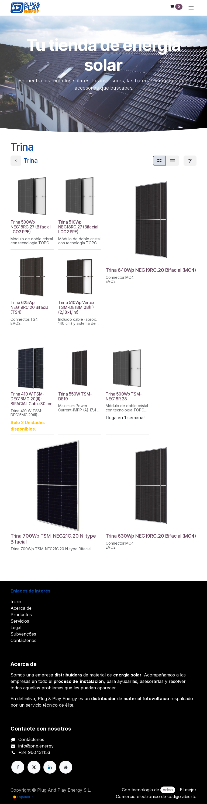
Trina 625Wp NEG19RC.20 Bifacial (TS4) (30, 307)
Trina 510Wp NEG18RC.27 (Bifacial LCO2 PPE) (78, 227)
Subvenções (23, 634)
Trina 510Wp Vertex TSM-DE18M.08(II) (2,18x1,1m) (76, 307)
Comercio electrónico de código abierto (156, 796)
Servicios (20, 621)
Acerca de (21, 608)
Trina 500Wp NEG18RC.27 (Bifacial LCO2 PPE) (30, 227)
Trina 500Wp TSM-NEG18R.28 (124, 396)
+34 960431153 (34, 752)
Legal (16, 627)
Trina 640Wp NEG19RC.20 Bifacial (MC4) (151, 270)
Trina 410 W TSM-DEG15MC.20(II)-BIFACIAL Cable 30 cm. (32, 399)
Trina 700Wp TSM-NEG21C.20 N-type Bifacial (53, 539)
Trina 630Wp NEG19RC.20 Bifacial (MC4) (151, 536)
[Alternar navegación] (191, 7)
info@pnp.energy (36, 746)
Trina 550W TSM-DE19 (75, 396)
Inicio (16, 601)
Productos (21, 614)
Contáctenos (23, 640)
